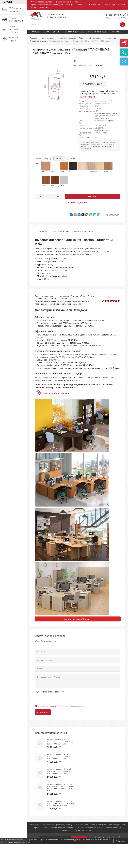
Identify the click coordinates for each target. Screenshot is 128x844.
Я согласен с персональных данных (61, 706)
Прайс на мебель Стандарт (55, 393)
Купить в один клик (77, 203)
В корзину (92, 196)
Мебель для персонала (66, 38)
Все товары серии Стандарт (78, 619)
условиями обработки (58, 706)
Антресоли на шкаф (38, 41)
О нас (46, 32)
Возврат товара (80, 836)
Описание (42, 231)
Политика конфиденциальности (83, 832)
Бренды (57, 32)
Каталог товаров (47, 38)
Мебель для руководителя (57, 829)
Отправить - (42, 712)
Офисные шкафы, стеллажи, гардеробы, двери (97, 38)
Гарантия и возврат (98, 32)
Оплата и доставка (75, 32)
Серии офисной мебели (61, 833)
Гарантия (78, 828)
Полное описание (87, 97)
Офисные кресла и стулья (62, 836)
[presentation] (54, 698)
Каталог (36, 32)
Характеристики (61, 231)
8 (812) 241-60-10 (115, 15)
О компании (35, 828)
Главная (33, 38)
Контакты (117, 32)
